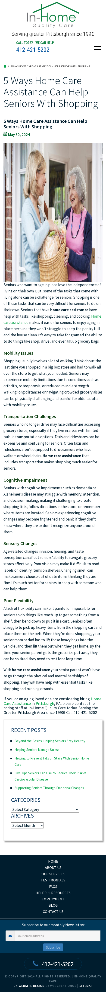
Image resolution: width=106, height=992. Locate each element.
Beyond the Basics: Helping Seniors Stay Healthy (50, 741)
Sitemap (86, 986)
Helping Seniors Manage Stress (37, 749)
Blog (53, 905)
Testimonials (53, 880)
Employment (53, 899)
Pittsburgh (45, 703)
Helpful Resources (53, 892)
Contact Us (53, 911)
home (53, 861)
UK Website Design (29, 986)
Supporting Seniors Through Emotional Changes (49, 788)
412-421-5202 (33, 49)
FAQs (53, 886)
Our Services (53, 873)
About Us (53, 867)
